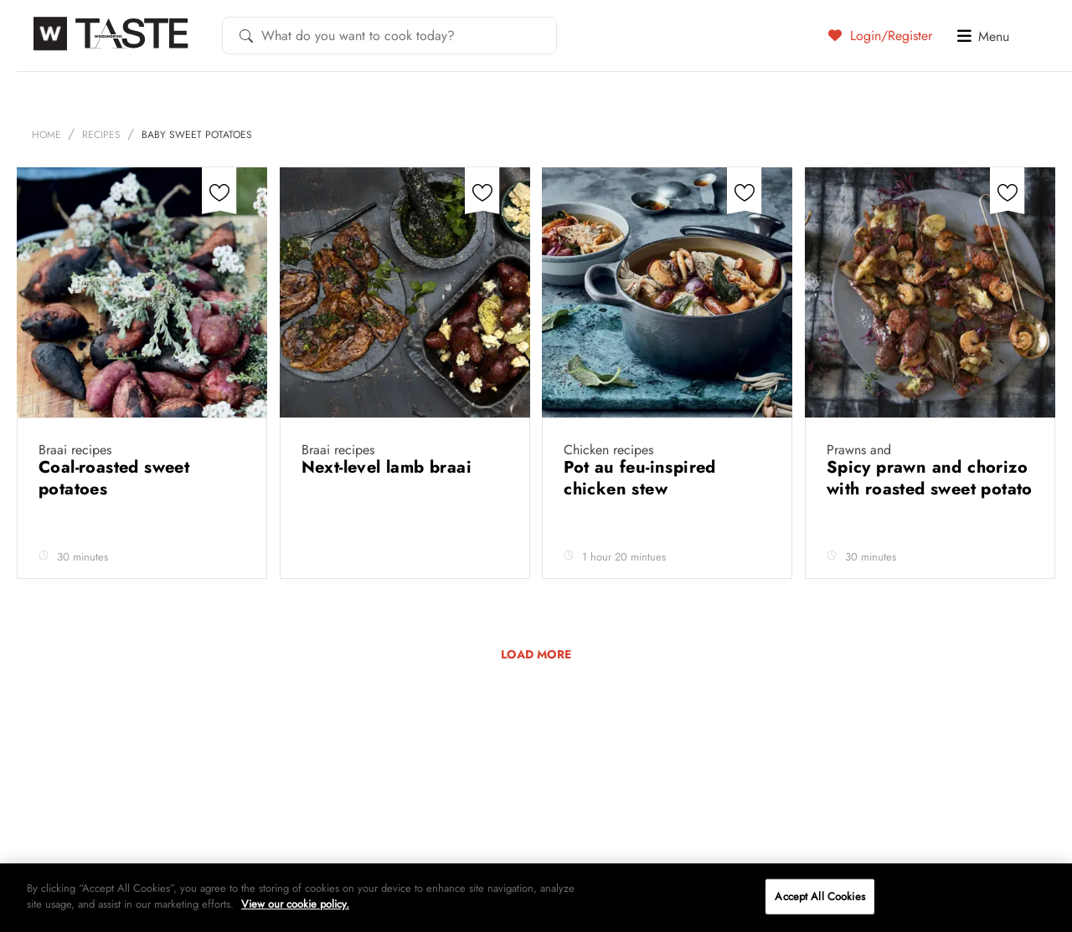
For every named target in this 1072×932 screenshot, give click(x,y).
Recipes (101, 134)
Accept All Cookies (819, 896)
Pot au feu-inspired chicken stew (640, 478)
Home (46, 134)
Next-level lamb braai (389, 467)
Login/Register (880, 35)
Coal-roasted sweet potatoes (114, 478)
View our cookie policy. (295, 904)
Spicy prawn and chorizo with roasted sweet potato (930, 478)
